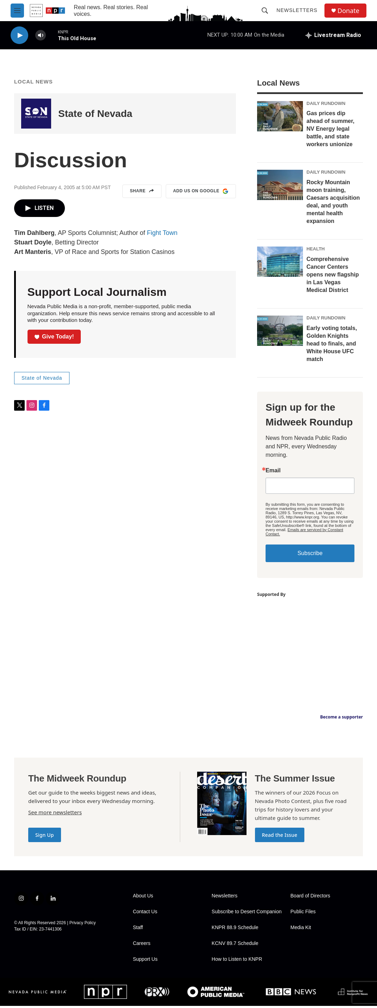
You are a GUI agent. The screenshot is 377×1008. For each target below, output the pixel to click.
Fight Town (162, 234)
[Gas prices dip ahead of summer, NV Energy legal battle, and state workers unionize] (280, 118)
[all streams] (333, 35)
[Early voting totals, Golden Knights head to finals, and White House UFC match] (280, 333)
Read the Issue (279, 837)
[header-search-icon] (265, 11)
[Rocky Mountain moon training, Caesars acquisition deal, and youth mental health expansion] (280, 187)
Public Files (303, 913)
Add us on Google (201, 193)
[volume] (41, 35)
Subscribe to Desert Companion (246, 913)
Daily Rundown (326, 105)
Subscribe (309, 555)
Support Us (145, 961)
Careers (142, 945)
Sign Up (44, 837)
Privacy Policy (82, 924)
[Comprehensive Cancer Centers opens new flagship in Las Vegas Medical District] (280, 264)
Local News (33, 84)
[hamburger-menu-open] (17, 11)
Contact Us (145, 913)
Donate (348, 10)
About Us (143, 898)
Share (142, 193)
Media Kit (301, 929)
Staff (138, 929)
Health (315, 251)
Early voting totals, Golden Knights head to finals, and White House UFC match (331, 345)
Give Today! (54, 339)
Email (273, 472)
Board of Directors (310, 898)
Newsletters (296, 10)
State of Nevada (95, 115)
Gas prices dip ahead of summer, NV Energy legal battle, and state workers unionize (330, 130)
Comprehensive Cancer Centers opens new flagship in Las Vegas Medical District (332, 276)
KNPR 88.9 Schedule (235, 929)
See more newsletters (55, 814)
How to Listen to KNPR (237, 961)
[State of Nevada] (36, 116)
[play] (19, 35)
